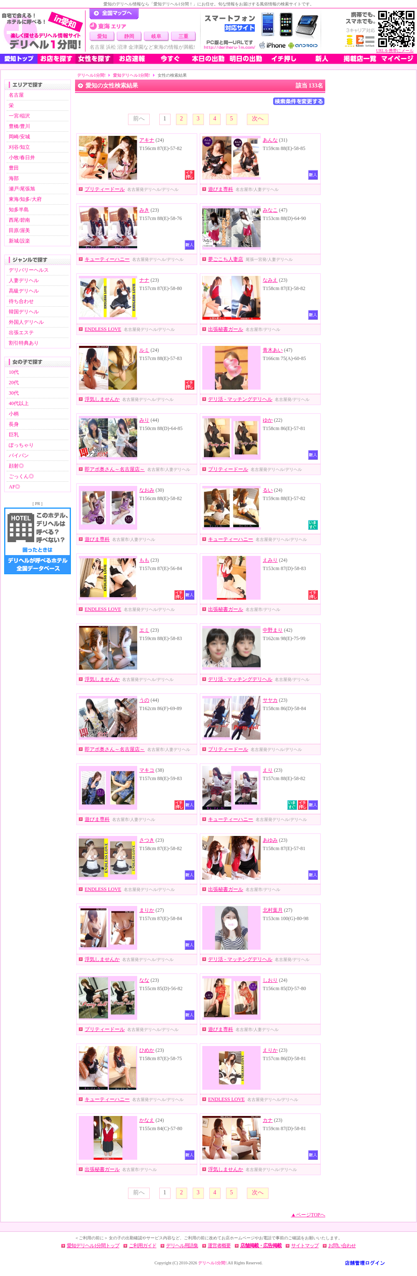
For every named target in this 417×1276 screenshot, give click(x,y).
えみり (270, 560)
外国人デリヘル (26, 322)
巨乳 (14, 435)
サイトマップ (305, 1245)
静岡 (129, 36)
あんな (270, 140)
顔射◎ (16, 466)
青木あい (273, 350)
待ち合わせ (21, 301)
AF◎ (14, 487)
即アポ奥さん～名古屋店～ (115, 469)
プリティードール (105, 189)
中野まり (273, 630)
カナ (268, 1120)
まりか (146, 910)
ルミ (144, 350)
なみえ (270, 280)
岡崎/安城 (19, 137)
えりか (270, 1050)
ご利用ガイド (142, 1245)
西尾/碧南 (19, 220)
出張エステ (21, 332)
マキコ (146, 770)
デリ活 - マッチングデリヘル (240, 399)
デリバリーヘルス (29, 270)
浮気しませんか (102, 399)
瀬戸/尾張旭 (22, 189)
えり (268, 770)
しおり (270, 980)
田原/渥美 (19, 230)
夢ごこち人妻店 (225, 259)
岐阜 (156, 36)
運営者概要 (219, 1245)
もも (144, 560)
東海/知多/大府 (25, 199)
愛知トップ (19, 59)
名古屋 (16, 95)
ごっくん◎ (21, 476)
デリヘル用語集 (182, 1245)
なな (144, 980)
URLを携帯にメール (395, 50)
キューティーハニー (107, 259)
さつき (146, 840)
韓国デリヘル (24, 312)
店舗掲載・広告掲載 (260, 1245)
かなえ (146, 1120)
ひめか (146, 1050)
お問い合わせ (342, 1245)
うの (144, 700)
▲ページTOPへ (308, 1215)
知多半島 (19, 210)
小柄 (14, 414)
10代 (14, 372)
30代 (14, 393)
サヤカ (270, 700)
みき (144, 210)
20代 (14, 382)
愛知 (102, 36)
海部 (14, 178)
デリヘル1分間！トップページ (114, 13)
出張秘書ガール (225, 329)
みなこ (270, 210)
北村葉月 (273, 910)
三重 (183, 36)
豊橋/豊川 (19, 126)
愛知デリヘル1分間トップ (93, 1245)
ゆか (268, 420)
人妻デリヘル (24, 280)
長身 (14, 424)
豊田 (14, 168)
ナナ (144, 280)
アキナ (146, 140)
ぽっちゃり (21, 445)
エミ (144, 630)
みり (144, 420)
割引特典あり (24, 343)
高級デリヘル (24, 291)
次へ (258, 118)
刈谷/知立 (19, 147)
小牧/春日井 (22, 157)
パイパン (19, 455)
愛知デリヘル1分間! (131, 75)
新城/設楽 (19, 241)
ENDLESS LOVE (103, 329)
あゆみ (270, 840)
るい (268, 490)
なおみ (146, 490)
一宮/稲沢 (19, 116)
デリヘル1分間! (91, 75)
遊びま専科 (220, 189)
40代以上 (19, 403)
